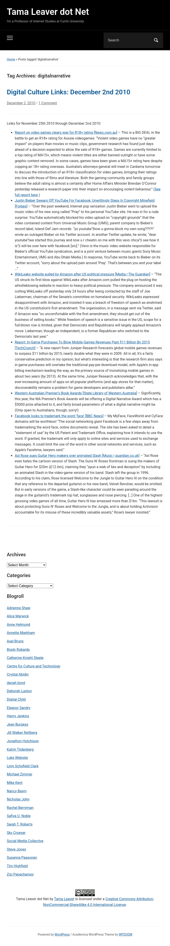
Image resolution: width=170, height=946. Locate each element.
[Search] (127, 40)
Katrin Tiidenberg (20, 749)
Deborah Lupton (19, 691)
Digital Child (16, 699)
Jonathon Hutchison (23, 741)
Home (11, 59)
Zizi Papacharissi (20, 874)
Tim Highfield (17, 866)
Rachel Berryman (20, 808)
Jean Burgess (17, 724)
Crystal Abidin (18, 674)
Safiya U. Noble (19, 816)
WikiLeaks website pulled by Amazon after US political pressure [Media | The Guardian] (82, 274)
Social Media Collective (25, 841)
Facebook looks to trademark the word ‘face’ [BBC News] (59, 416)
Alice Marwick (18, 616)
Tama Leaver (64, 899)
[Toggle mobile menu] (10, 38)
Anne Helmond (18, 624)
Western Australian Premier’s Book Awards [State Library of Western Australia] (76, 393)
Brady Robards (18, 649)
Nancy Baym (17, 791)
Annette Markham (21, 633)
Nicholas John (18, 799)
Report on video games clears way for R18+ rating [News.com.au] (66, 132)
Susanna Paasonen (22, 857)
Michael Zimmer (20, 774)
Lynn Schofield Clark (23, 766)
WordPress (62, 934)
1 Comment (48, 104)
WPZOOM (125, 934)
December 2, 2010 (21, 103)
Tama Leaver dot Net (48, 12)
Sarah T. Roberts (20, 824)
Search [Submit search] (156, 40)
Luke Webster (17, 758)
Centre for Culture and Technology (33, 666)
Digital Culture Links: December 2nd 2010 (68, 92)
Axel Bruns (15, 641)
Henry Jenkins (18, 716)
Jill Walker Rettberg (22, 733)
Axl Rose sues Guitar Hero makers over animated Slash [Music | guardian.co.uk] (77, 456)
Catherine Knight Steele (25, 658)
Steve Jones (16, 849)
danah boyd (16, 683)
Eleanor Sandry (19, 708)
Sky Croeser (16, 833)
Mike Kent (15, 783)
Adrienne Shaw (18, 608)
